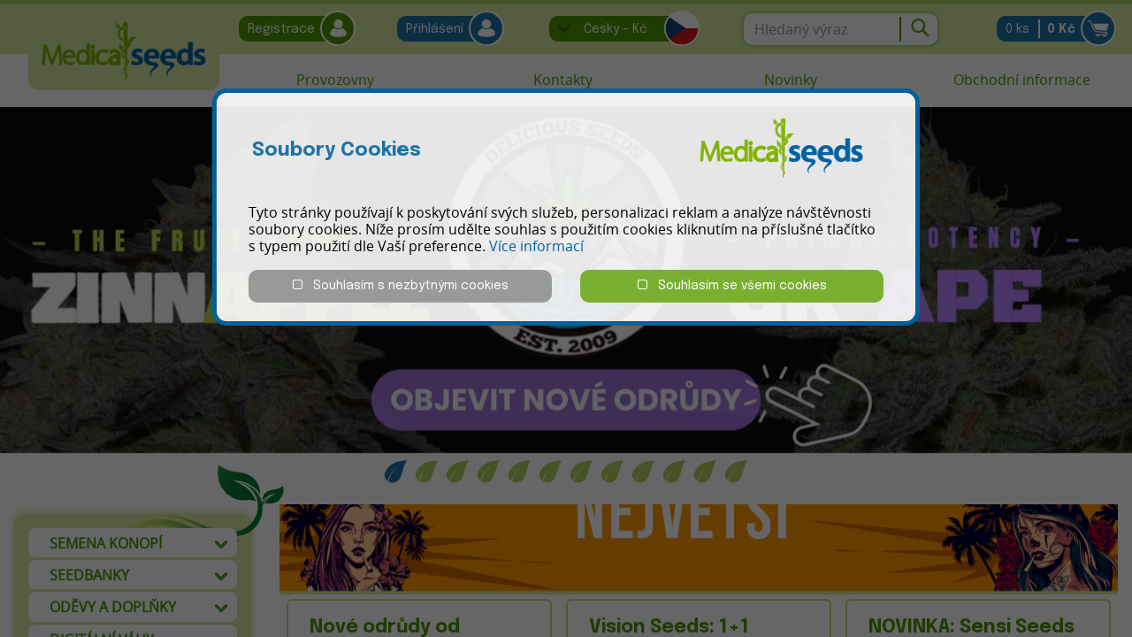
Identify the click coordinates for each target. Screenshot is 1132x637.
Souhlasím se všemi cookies (732, 285)
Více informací (536, 246)
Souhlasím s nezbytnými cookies (401, 285)
